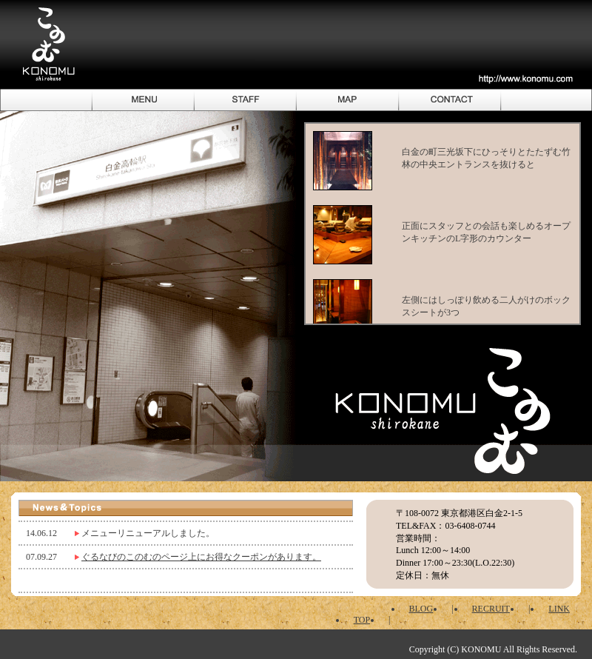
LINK (559, 608)
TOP (362, 620)
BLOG (421, 608)
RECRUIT (491, 608)
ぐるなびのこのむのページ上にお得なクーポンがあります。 (201, 557)
